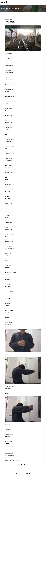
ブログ (11, 19)
